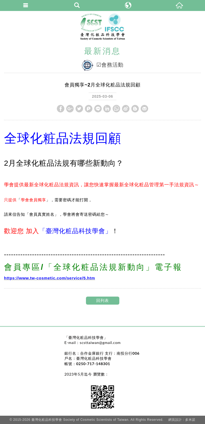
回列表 (102, 300)
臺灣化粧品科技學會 (102, 26)
